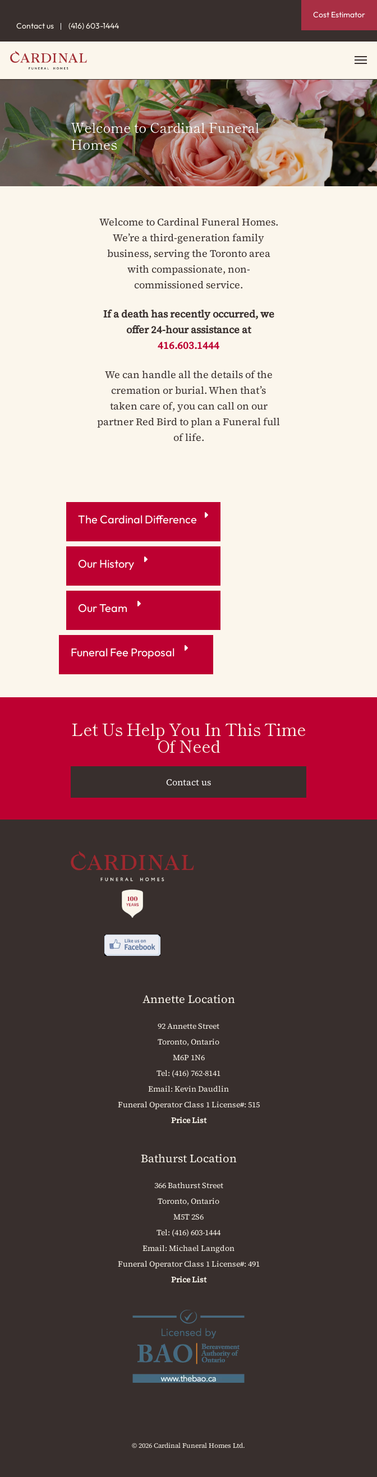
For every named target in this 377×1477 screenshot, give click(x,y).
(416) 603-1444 (93, 26)
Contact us (35, 26)
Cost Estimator (339, 15)
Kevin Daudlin (201, 1088)
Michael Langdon (202, 1248)
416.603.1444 (188, 345)
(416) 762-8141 (196, 1073)
